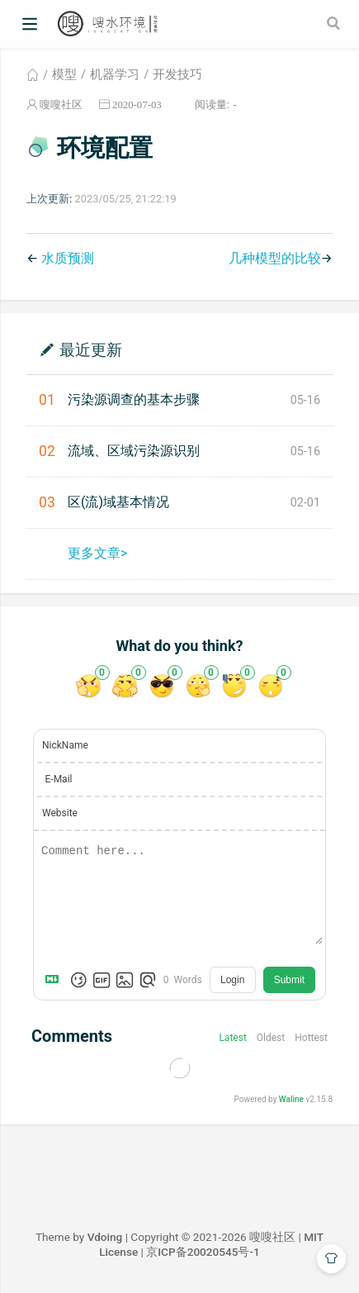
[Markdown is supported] (55, 980)
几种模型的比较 (275, 258)
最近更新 (90, 349)
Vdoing (105, 1236)
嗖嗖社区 (61, 104)
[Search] (335, 23)
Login (232, 980)
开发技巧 (177, 74)
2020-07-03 (137, 104)
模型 (64, 74)
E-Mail (59, 779)
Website (60, 813)
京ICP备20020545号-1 (203, 1251)
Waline (291, 1099)
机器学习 (114, 74)
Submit (289, 980)
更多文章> (97, 553)
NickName (65, 745)
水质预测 (67, 258)
